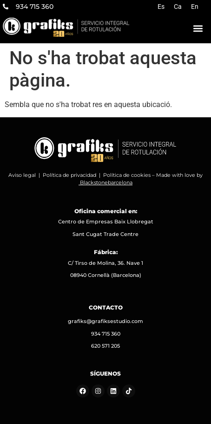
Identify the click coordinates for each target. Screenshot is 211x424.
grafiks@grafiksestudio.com (105, 321)
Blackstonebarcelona (106, 182)
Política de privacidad (69, 175)
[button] (198, 28)
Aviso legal (22, 175)
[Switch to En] (194, 6)
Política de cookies (127, 175)
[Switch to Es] (161, 6)
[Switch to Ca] (177, 6)
